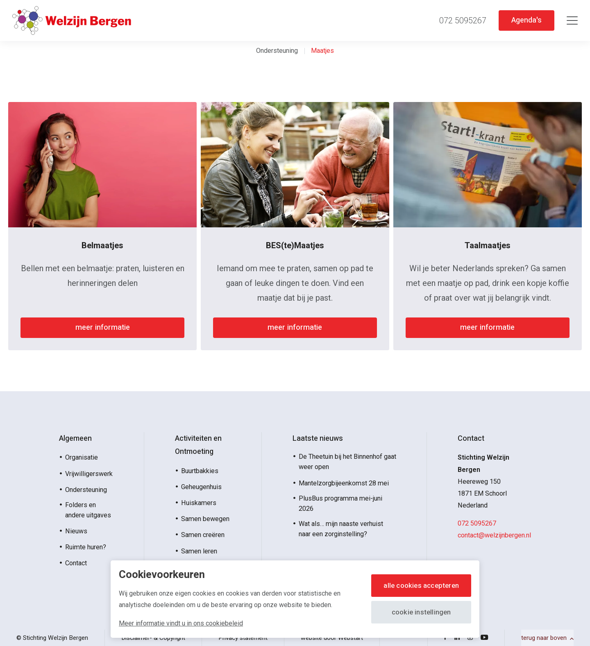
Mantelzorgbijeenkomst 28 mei (344, 483)
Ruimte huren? (85, 547)
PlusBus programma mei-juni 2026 (340, 503)
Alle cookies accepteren (418, 585)
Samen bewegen (205, 519)
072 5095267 (477, 523)
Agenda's (525, 20)
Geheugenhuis (201, 487)
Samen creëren (203, 535)
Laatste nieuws (318, 438)
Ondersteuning (277, 50)
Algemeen (75, 438)
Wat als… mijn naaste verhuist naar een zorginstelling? (341, 529)
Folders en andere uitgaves (88, 510)
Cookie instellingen (418, 612)
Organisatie (81, 457)
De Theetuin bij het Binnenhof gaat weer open (347, 462)
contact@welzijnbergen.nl (494, 535)
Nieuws (76, 531)
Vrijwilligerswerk (89, 474)
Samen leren (199, 551)
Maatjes (322, 50)
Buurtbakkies (199, 471)
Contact (76, 563)
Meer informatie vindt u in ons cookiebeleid (181, 623)
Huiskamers (198, 503)
